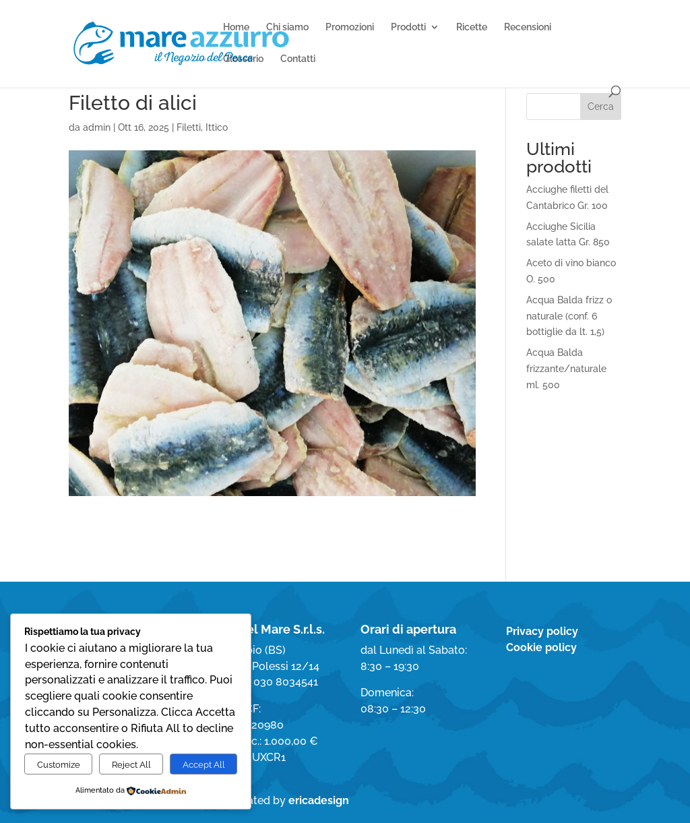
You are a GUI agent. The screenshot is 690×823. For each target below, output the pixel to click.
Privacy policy (542, 631)
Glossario (243, 59)
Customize (58, 764)
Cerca (601, 106)
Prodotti (408, 27)
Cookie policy (541, 647)
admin (97, 127)
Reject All (131, 764)
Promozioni (349, 27)
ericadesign (318, 800)
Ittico (217, 127)
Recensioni (527, 27)
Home (236, 27)
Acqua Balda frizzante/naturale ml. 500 (566, 368)
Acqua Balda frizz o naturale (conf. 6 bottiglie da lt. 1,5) (569, 316)
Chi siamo (287, 27)
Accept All (204, 764)
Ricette (471, 27)
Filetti (189, 127)
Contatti (297, 59)
